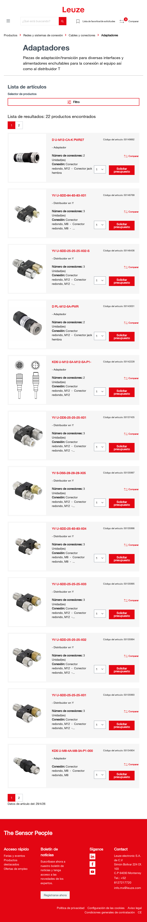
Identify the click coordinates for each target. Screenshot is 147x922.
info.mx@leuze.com (127, 888)
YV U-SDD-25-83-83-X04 (69, 528)
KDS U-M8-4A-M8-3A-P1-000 (72, 751)
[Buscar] (62, 21)
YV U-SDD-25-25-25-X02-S (70, 251)
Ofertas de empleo (16, 868)
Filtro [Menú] (73, 101)
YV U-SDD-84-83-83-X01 (69, 195)
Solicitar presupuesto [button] (122, 170)
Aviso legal (135, 908)
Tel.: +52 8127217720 (122, 880)
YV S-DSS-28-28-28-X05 (69, 473)
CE (140, 912)
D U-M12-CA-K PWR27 (68, 140)
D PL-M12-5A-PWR (65, 306)
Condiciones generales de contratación (110, 912)
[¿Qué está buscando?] (39, 21)
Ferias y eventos (14, 855)
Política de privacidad (70, 908)
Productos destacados (11, 862)
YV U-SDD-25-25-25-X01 (69, 695)
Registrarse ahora (55, 895)
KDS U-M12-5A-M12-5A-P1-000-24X (71, 362)
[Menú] (8, 20)
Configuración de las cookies (106, 908)
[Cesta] (141, 19)
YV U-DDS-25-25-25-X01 (69, 417)
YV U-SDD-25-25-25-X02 (69, 640)
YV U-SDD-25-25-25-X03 (69, 584)
